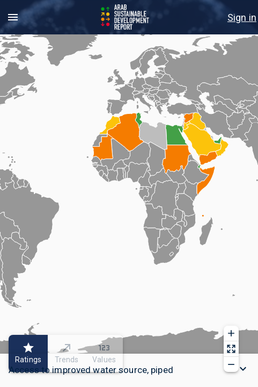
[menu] (13, 17)
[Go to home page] (126, 17)
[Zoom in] (231, 333)
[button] (129, 370)
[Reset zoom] (231, 348)
